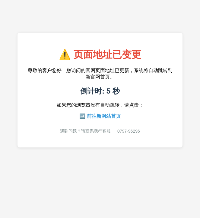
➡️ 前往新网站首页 (99, 116)
